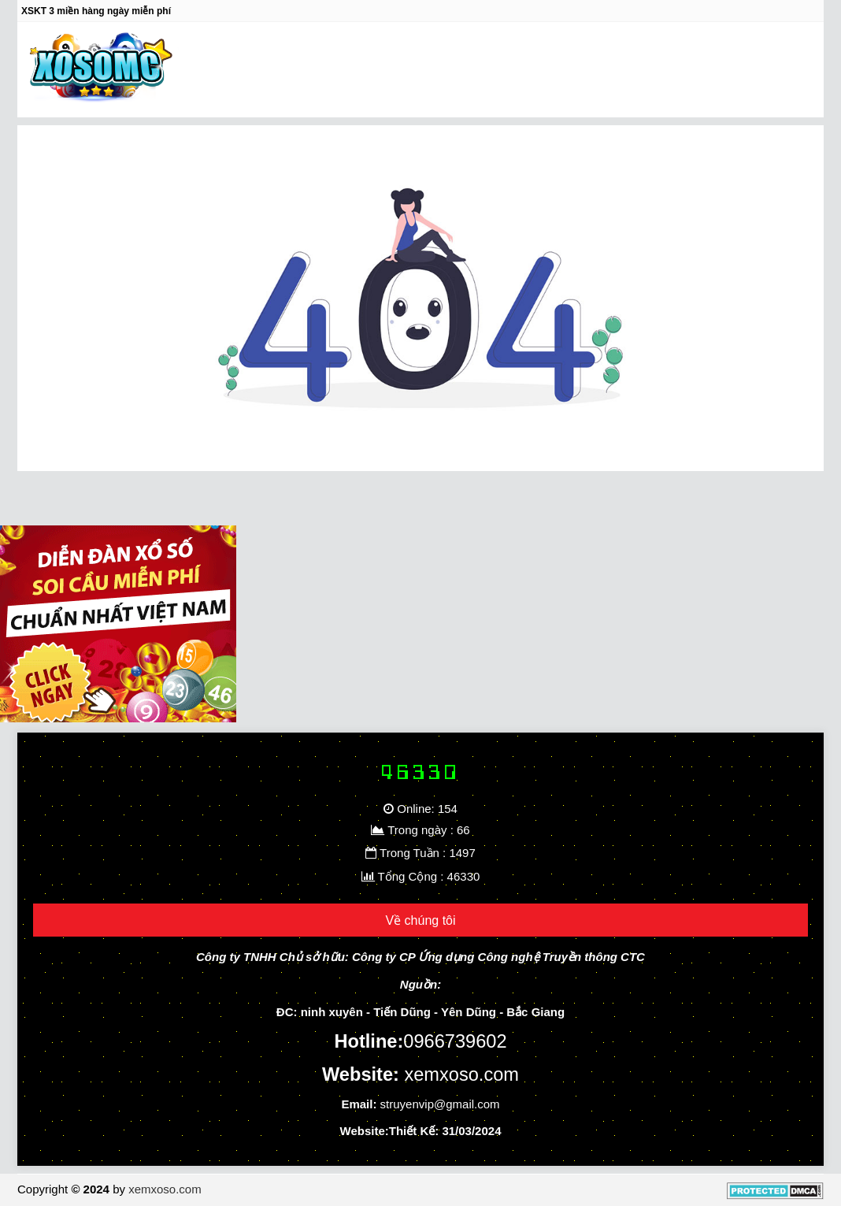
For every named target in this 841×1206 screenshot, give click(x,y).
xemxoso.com (165, 1189)
